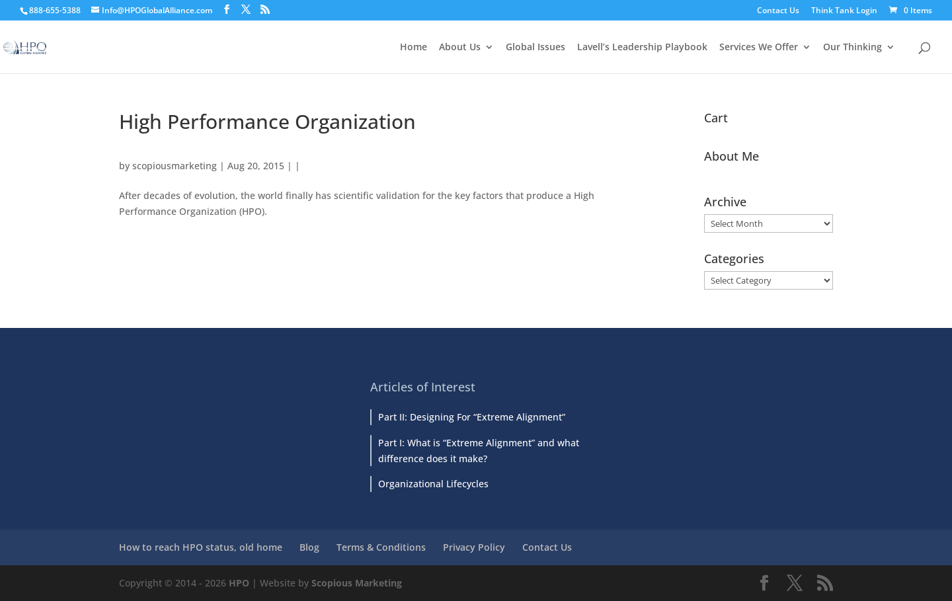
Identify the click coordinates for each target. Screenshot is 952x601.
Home (413, 47)
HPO (239, 583)
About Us (460, 47)
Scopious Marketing (356, 583)
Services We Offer (758, 47)
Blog (309, 547)
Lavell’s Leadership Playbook (642, 47)
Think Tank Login (844, 11)
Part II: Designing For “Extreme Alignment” (471, 417)
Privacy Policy (474, 547)
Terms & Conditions (381, 547)
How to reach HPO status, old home (200, 547)
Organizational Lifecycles (433, 483)
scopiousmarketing (174, 165)
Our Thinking (852, 47)
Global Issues (535, 47)
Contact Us (778, 11)
